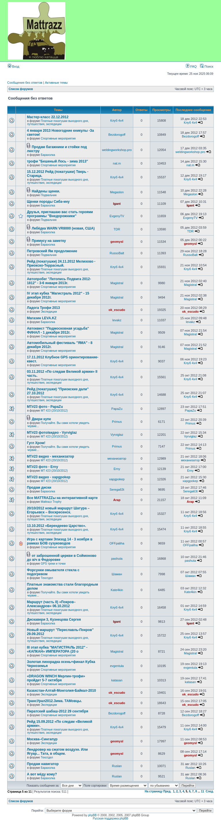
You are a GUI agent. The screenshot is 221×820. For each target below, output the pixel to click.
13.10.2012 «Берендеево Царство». (56, 526)
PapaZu (117, 408)
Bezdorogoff (116, 134)
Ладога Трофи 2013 (43, 308)
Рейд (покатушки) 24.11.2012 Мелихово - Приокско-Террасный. (61, 263)
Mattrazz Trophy (51, 501)
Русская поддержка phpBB (110, 818)
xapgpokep (117, 479)
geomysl (116, 241)
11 (202, 791)
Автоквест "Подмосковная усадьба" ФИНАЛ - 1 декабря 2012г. (58, 330)
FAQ (191, 66)
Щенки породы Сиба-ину (48, 202)
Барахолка (48, 154)
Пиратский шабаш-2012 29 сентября (57, 711)
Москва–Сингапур (42, 739)
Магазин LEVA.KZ (41, 318)
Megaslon (117, 192)
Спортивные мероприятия (58, 138)
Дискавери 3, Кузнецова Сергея (54, 620)
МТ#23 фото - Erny (42, 467)
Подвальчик (49, 195)
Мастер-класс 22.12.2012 (47, 117)
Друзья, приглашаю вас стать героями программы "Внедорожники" (60, 214)
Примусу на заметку (49, 241)
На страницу (154, 791)
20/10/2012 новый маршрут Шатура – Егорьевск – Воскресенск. (58, 510)
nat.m (117, 163)
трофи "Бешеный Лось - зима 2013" (57, 161)
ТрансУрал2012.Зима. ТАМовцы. (54, 701)
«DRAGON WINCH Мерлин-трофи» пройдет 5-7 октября (56, 678)
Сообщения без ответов (24, 82)
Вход (13, 66)
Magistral (116, 283)
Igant (117, 203)
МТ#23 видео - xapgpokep (48, 477)
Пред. (167, 791)
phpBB (92, 815)
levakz (116, 320)
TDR (117, 229)
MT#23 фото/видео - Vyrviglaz (52, 433)
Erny (117, 469)
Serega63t (117, 489)
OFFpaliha (116, 543)
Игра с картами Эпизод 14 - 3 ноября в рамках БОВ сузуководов (59, 541)
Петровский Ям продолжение (52, 251)
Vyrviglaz (116, 434)
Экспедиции (49, 311)
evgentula (117, 666)
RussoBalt (117, 253)
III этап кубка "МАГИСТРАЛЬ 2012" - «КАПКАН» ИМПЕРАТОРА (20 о (57, 649)
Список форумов (21, 89)
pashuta (117, 558)
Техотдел (47, 578)
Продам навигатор (42, 764)
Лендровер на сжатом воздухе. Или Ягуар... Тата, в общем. (57, 752)
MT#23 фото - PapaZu (45, 407)
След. (210, 791)
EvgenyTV (117, 216)
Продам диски (39, 487)
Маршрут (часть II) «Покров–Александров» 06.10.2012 (51, 604)
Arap (117, 500)
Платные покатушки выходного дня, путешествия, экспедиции (58, 122)
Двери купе (41, 419)
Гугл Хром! (36, 443)
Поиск (206, 66)
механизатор (116, 458)
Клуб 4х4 (116, 120)
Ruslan (117, 766)
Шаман (117, 574)
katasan (117, 680)
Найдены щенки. (46, 191)
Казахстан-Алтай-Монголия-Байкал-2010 (61, 691)
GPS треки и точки (53, 563)
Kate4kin (117, 590)
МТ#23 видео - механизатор (50, 456)
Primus (117, 421)
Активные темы (56, 82)
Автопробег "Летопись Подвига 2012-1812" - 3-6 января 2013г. (59, 281)
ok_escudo (116, 309)
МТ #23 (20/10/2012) (54, 410)
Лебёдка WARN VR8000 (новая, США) (63, 228)
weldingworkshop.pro (117, 150)
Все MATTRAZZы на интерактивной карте (62, 498)
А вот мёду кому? (42, 774)
